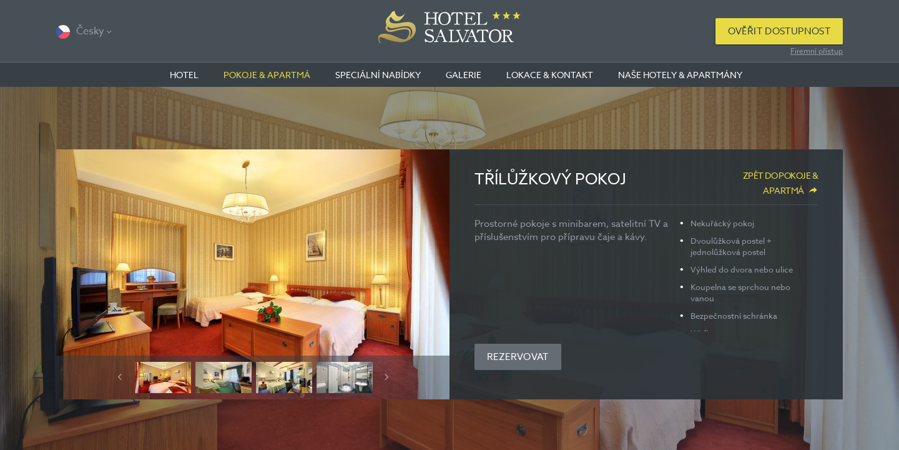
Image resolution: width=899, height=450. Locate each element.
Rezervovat (518, 357)
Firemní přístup (816, 51)
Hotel (184, 75)
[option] (253, 274)
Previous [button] (120, 377)
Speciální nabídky (378, 75)
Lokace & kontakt (549, 75)
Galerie (463, 75)
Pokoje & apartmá (267, 75)
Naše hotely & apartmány (680, 75)
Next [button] (386, 377)
